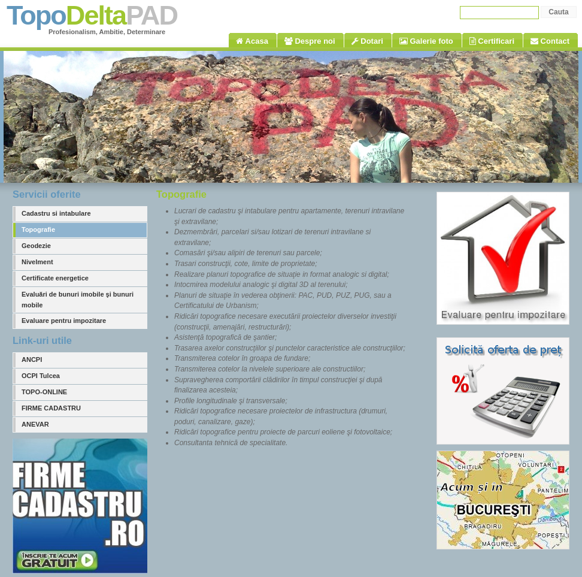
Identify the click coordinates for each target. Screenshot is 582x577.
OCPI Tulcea (41, 375)
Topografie (38, 229)
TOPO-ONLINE (44, 391)
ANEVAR (35, 424)
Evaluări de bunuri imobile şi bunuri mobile (78, 300)
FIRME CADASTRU (51, 408)
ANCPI (32, 359)
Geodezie (36, 245)
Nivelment (37, 261)
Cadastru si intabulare (56, 213)
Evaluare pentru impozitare (64, 320)
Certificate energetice (55, 278)
